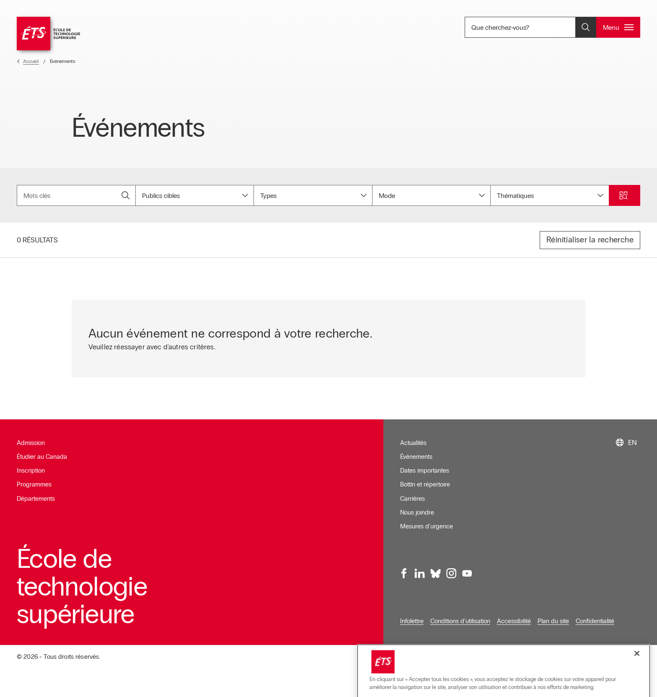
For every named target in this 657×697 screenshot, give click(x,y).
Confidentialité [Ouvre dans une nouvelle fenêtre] (595, 615)
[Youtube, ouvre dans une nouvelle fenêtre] (467, 568)
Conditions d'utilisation (460, 615)
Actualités (413, 437)
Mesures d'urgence (426, 521)
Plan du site (553, 615)
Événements (416, 451)
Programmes (34, 479)
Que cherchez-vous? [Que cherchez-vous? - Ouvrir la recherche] (528, 27)
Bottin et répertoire (425, 479)
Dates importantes (424, 465)
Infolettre (412, 615)
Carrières (412, 493)
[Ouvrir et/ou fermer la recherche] (585, 27)
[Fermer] (637, 678)
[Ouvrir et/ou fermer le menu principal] (618, 27)
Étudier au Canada (42, 451)
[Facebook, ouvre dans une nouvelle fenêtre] (404, 568)
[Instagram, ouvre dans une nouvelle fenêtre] (451, 568)
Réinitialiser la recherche (590, 234)
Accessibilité (514, 615)
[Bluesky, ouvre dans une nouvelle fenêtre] (435, 568)
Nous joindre (417, 507)
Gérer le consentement (609, 651)
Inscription (31, 465)
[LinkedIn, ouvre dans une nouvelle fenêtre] (420, 568)
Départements (36, 493)
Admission (31, 437)
